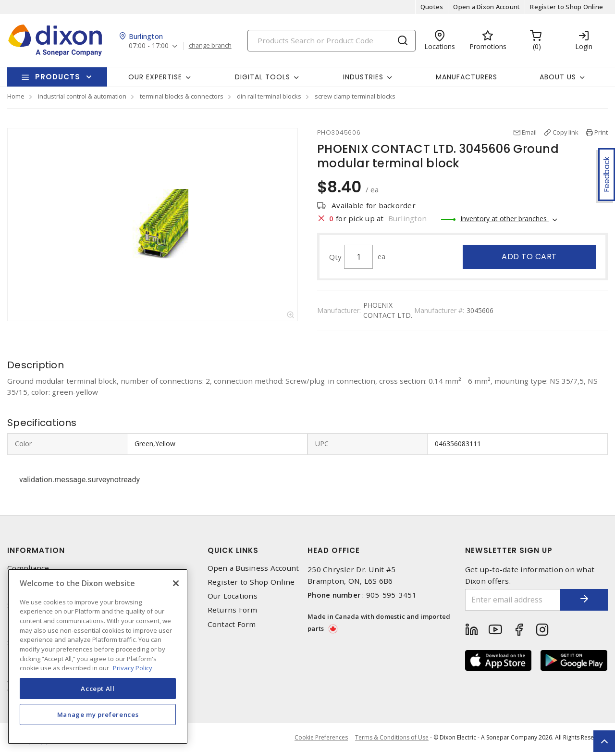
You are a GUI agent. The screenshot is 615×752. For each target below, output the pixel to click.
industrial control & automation (82, 96)
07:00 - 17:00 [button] (149, 46)
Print (601, 132)
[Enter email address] (513, 600)
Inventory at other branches (504, 218)
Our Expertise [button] (155, 77)
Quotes (431, 6)
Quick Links (233, 550)
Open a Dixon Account (486, 6)
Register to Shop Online (566, 6)
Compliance (28, 568)
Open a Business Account (253, 568)
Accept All (98, 688)
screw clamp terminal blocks (355, 96)
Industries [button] (363, 77)
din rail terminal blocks (269, 96)
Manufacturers (466, 77)
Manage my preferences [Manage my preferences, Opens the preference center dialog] (98, 714)
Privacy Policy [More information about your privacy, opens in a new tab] (132, 668)
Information (36, 550)
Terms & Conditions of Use (392, 737)
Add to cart (529, 256)
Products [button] (57, 77)
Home (16, 96)
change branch (210, 46)
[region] (98, 656)
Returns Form (233, 609)
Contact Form (232, 624)
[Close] (175, 583)
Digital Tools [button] (262, 77)
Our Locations (233, 596)
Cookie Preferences (321, 737)
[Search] (331, 40)
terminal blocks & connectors (181, 96)
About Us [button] (558, 77)
